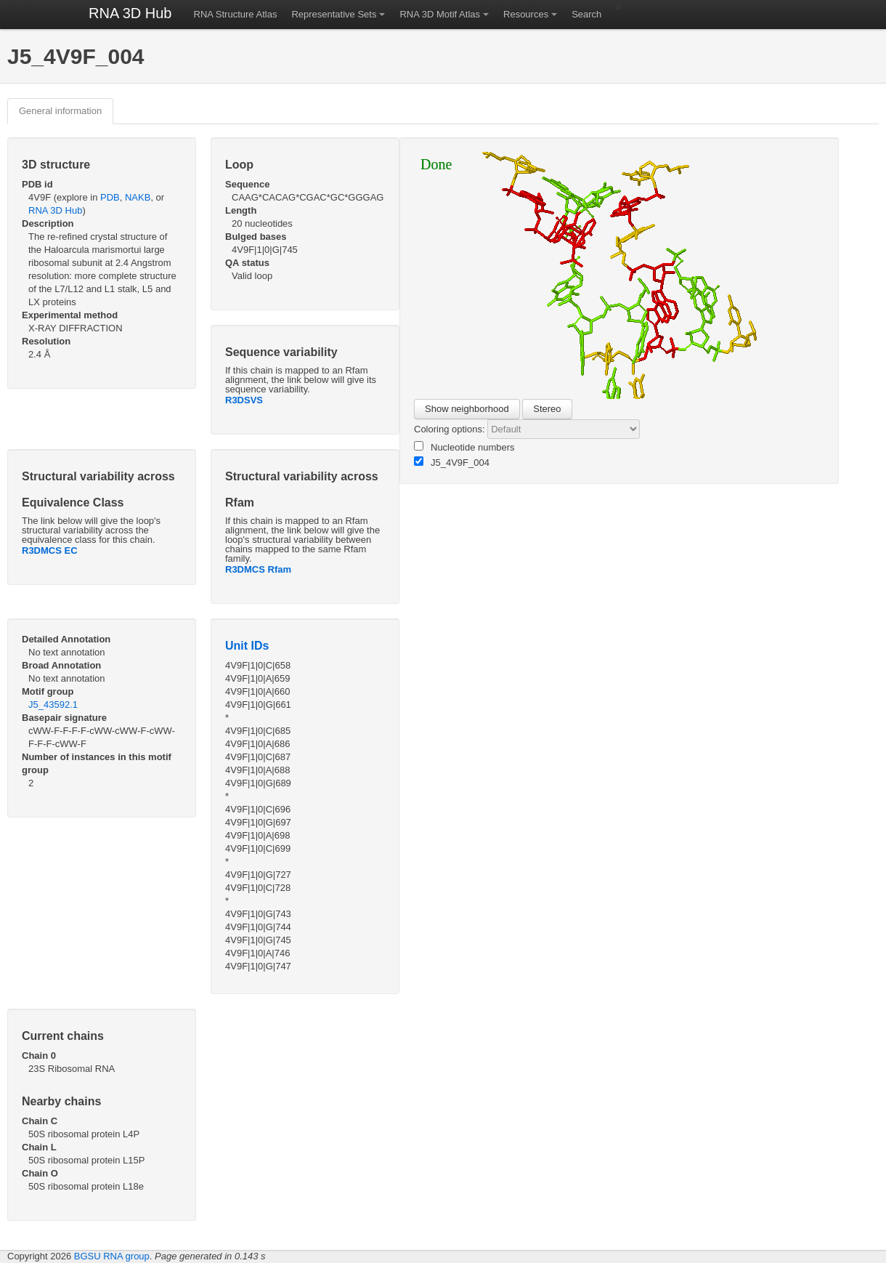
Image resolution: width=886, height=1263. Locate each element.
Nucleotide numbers (464, 447)
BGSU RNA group (112, 1256)
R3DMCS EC (50, 550)
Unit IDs (247, 645)
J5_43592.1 (53, 704)
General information (60, 110)
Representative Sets (333, 14)
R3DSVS (244, 400)
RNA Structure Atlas (235, 14)
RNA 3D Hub (130, 13)
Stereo (547, 408)
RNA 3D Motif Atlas (439, 14)
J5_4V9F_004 (451, 462)
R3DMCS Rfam (258, 569)
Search (586, 14)
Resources (525, 14)
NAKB (137, 197)
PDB (110, 197)
